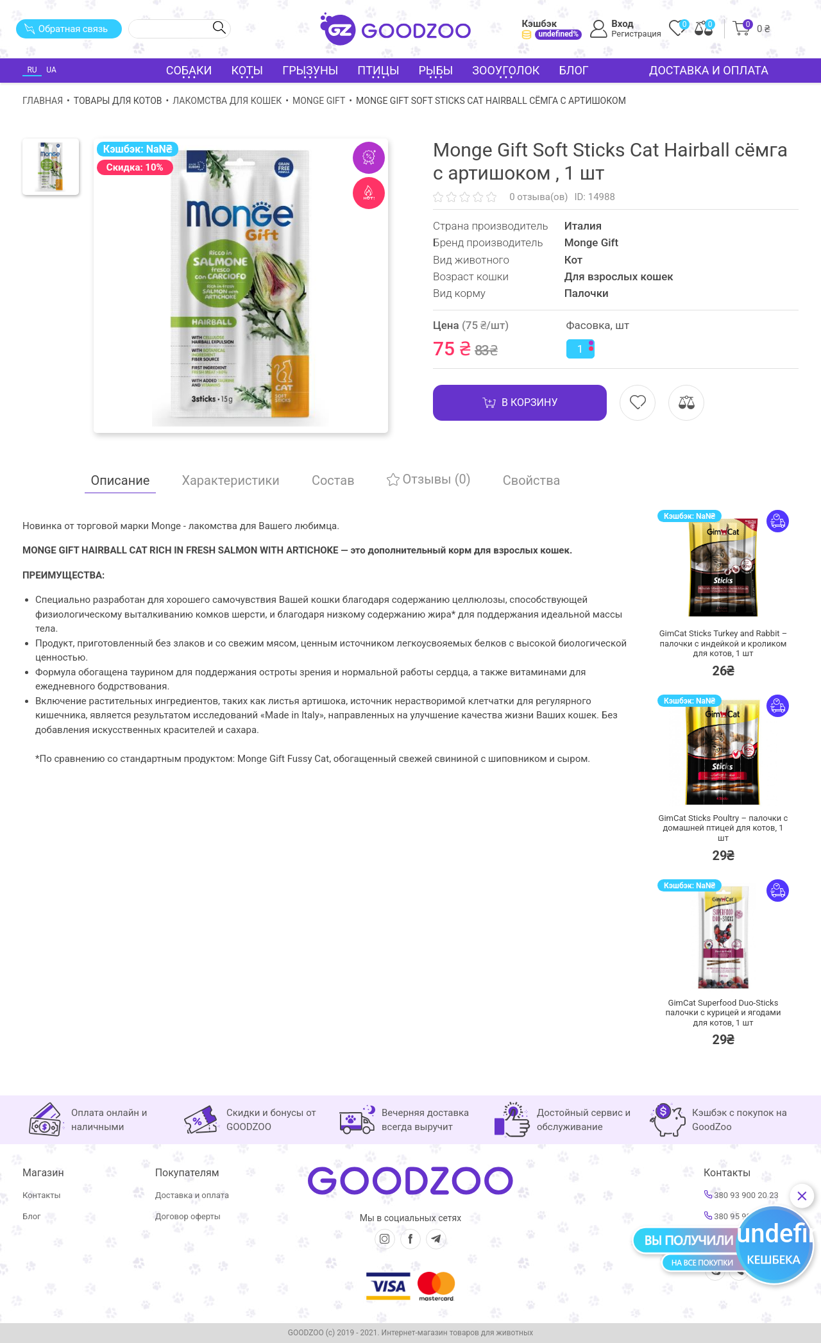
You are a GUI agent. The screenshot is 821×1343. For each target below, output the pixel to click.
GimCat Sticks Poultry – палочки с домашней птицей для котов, (723, 828)
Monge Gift (318, 101)
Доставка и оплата (708, 70)
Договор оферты (188, 1216)
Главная (42, 101)
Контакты (41, 1195)
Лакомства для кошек (227, 101)
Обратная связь (66, 29)
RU (32, 69)
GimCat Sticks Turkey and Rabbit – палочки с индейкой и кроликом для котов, (723, 643)
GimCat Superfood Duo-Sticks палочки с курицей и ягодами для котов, (723, 1012)
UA (51, 69)
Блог (574, 70)
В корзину (519, 402)
